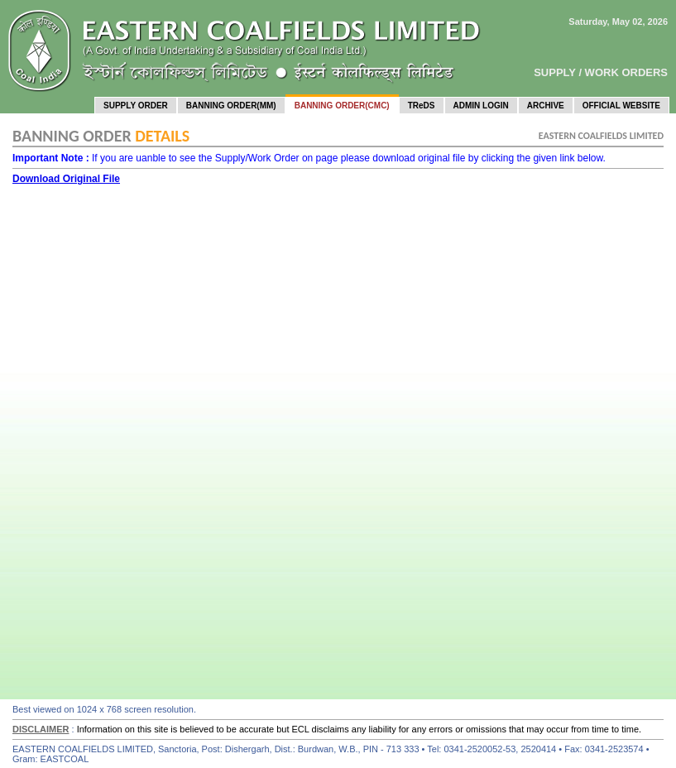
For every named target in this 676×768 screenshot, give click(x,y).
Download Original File (66, 179)
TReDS (421, 105)
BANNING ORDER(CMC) (342, 105)
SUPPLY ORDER (135, 105)
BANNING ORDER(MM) (231, 105)
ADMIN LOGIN (481, 105)
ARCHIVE (545, 105)
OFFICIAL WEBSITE (621, 105)
